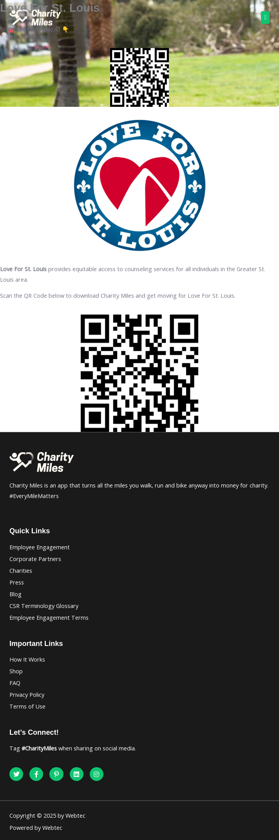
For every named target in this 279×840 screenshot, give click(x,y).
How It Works (27, 659)
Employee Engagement (39, 547)
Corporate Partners (35, 559)
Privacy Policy (26, 694)
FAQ (14, 683)
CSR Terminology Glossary (43, 606)
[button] (265, 17)
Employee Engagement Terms (49, 617)
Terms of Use (27, 706)
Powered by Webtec (35, 827)
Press (16, 582)
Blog (15, 594)
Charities (20, 570)
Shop (16, 671)
